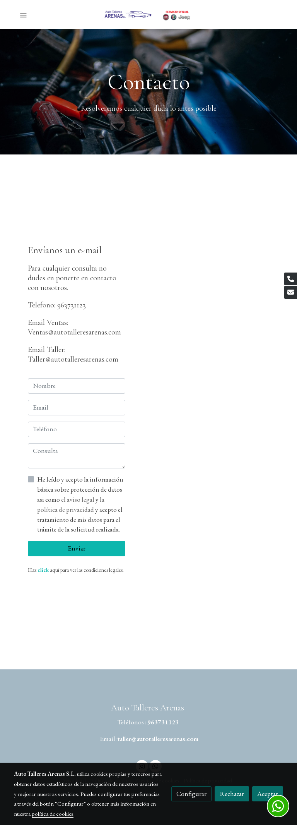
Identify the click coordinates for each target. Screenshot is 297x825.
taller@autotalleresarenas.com (158, 738)
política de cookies (52, 813)
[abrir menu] (23, 15)
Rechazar (232, 793)
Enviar (76, 548)
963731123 (163, 722)
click (43, 569)
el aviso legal (78, 499)
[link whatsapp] (278, 806)
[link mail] (290, 292)
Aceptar (267, 793)
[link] (148, 14)
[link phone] (290, 279)
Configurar (191, 793)
